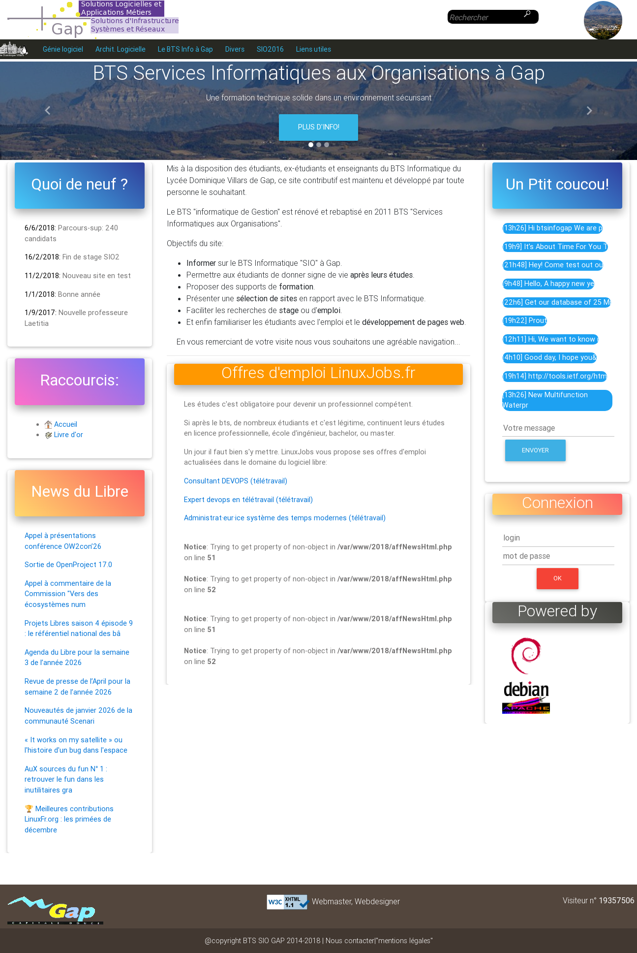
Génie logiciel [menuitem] (63, 49)
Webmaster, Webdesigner (356, 901)
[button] (47, 111)
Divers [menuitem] (234, 49)
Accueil (65, 424)
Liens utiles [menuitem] (313, 49)
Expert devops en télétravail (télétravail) (248, 499)
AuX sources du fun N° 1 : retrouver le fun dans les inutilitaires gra (66, 779)
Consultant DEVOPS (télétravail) (235, 480)
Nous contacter (350, 940)
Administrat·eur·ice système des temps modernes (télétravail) (285, 517)
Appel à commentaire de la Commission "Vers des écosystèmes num (68, 594)
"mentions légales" (404, 940)
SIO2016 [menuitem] (270, 49)
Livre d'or (68, 434)
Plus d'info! (318, 127)
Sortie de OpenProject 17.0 (68, 564)
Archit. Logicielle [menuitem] (120, 49)
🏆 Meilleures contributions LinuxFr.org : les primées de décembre (69, 819)
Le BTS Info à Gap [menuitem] (185, 49)
